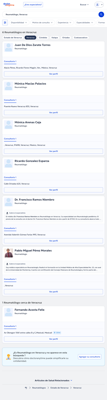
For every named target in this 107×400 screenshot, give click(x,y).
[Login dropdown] (99, 5)
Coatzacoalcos (80, 37)
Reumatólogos (39, 388)
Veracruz (30, 37)
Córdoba (43, 37)
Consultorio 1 (10, 61)
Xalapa (55, 37)
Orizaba (66, 37)
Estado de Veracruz (13, 37)
